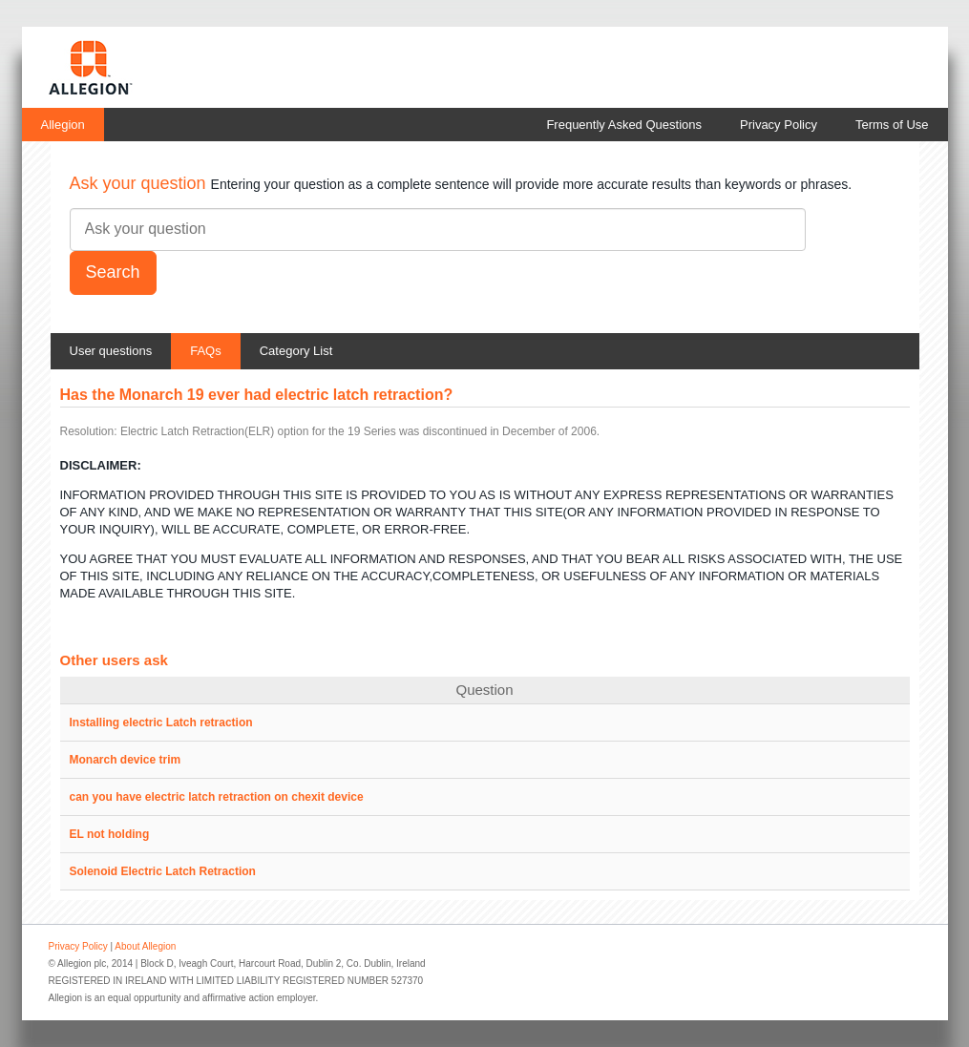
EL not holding (110, 834)
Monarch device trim (125, 759)
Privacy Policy (778, 124)
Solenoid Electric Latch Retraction (163, 871)
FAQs (205, 351)
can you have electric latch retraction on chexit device (217, 797)
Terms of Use (892, 124)
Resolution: (88, 431)
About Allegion (145, 946)
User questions (111, 351)
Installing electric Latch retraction (161, 722)
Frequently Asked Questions (624, 124)
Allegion (63, 124)
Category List (296, 351)
